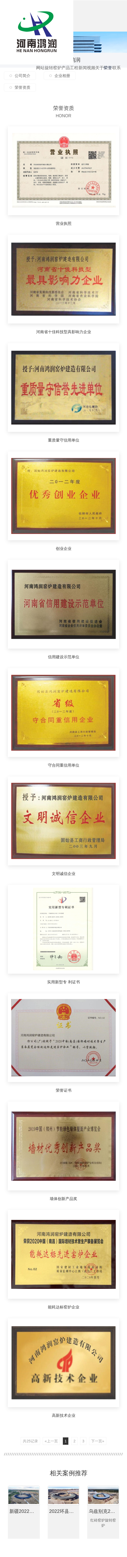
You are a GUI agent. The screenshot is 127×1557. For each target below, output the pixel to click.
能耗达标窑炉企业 (63, 1307)
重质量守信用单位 (63, 440)
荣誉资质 (108, 75)
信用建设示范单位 (63, 657)
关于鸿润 (99, 75)
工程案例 (74, 75)
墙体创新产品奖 (63, 1198)
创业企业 (63, 548)
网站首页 (40, 75)
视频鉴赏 (91, 75)
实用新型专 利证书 (63, 982)
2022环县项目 (64, 1511)
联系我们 (116, 75)
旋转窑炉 (49, 75)
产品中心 (66, 75)
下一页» (97, 1441)
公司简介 (22, 75)
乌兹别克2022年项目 (104, 1511)
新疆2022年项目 (24, 1511)
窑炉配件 (57, 75)
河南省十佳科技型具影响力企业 (63, 332)
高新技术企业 (63, 1415)
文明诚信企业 (63, 873)
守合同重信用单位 (63, 765)
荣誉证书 (63, 1090)
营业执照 (63, 223)
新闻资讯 (83, 75)
